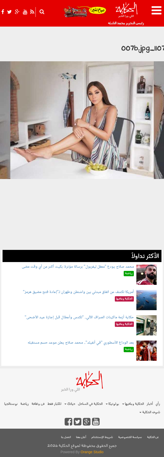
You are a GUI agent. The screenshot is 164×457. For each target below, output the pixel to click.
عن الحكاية (153, 437)
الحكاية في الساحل (90, 404)
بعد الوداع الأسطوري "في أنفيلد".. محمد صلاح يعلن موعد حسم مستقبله (81, 342)
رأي (157, 404)
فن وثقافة (38, 404)
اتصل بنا (66, 437)
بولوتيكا (112, 404)
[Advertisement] (82, 214)
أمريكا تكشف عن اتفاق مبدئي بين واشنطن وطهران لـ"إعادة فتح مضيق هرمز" (78, 292)
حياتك (69, 404)
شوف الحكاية (149, 412)
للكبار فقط (54, 404)
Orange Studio (92, 452)
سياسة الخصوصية (130, 437)
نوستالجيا (11, 404)
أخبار (150, 404)
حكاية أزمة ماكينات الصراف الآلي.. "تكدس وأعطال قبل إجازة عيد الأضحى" (79, 317)
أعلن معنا (81, 437)
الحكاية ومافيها (133, 404)
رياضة (24, 404)
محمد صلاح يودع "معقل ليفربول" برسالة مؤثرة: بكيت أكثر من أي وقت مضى (78, 266)
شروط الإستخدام (102, 437)
